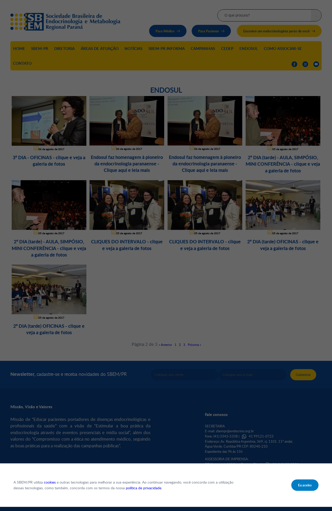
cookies (50, 482)
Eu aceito (305, 485)
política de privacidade (143, 487)
